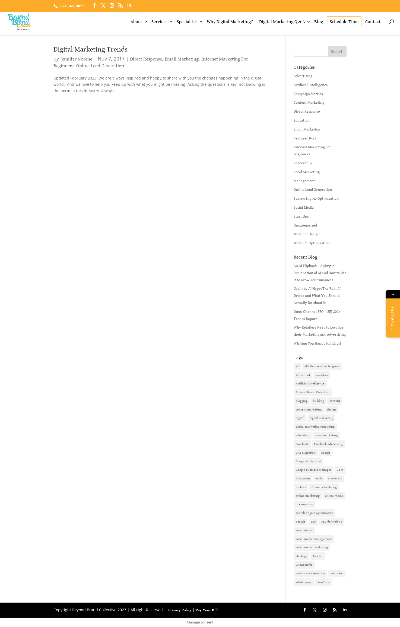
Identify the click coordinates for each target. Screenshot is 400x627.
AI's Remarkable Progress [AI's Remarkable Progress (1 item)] (321, 366)
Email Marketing (182, 59)
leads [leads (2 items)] (318, 478)
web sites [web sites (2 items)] (337, 573)
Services (159, 21)
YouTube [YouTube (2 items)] (324, 582)
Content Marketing (309, 102)
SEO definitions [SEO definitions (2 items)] (331, 521)
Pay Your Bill (207, 610)
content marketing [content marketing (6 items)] (309, 409)
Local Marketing (307, 172)
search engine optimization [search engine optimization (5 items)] (314, 513)
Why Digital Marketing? (230, 21)
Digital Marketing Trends (90, 49)
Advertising (303, 76)
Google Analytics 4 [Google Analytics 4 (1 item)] (308, 461)
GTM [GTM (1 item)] (340, 470)
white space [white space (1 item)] (304, 582)
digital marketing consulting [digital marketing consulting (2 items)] (315, 426)
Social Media (304, 207)
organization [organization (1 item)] (304, 504)
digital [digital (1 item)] (300, 418)
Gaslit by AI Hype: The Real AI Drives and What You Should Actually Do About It (317, 296)
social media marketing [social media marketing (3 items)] (312, 547)
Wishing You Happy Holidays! (317, 343)
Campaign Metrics (308, 94)
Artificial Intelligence (311, 85)
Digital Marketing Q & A (282, 21)
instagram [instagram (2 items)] (303, 478)
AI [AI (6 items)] (297, 366)
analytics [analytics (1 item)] (322, 375)
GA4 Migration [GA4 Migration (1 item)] (306, 452)
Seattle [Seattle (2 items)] (300, 521)
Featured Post (305, 138)
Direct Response (146, 59)
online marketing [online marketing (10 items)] (308, 496)
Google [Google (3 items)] (325, 452)
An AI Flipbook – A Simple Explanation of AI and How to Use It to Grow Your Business (320, 273)
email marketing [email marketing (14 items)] (326, 435)
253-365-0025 (71, 6)
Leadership (303, 163)
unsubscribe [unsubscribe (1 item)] (304, 564)
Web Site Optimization (312, 243)
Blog (318, 21)
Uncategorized (305, 225)
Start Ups (301, 216)
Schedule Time (344, 21)
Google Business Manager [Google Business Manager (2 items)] (313, 470)
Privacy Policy (179, 610)
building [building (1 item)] (318, 401)
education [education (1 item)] (302, 435)
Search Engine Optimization (316, 198)
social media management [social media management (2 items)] (314, 539)
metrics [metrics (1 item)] (301, 487)
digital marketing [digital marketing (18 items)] (321, 418)
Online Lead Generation (100, 66)
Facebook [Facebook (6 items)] (302, 444)
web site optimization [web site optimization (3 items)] (310, 573)
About (136, 21)
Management (304, 181)
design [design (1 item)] (331, 409)
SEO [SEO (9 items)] (313, 521)
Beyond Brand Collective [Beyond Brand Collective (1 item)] (312, 392)
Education (302, 120)
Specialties (187, 21)
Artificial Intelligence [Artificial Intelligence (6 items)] (310, 383)
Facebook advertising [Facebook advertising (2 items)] (328, 444)
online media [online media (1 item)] (334, 496)
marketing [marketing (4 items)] (335, 478)
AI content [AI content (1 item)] (303, 375)
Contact (372, 21)
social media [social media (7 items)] (304, 530)
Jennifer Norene (76, 59)
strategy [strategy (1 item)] (301, 556)
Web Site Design (307, 234)
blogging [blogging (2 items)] (301, 401)
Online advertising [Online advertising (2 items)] (324, 487)
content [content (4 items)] (334, 401)
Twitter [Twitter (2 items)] (318, 556)
